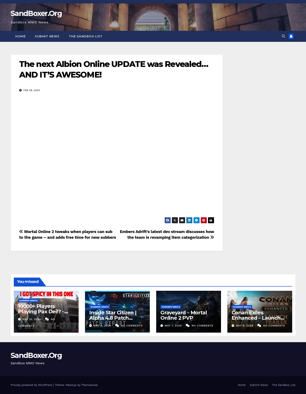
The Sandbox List (86, 36)
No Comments (132, 325)
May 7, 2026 (174, 325)
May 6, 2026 (245, 325)
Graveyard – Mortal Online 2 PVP (183, 315)
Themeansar (89, 385)
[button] (283, 36)
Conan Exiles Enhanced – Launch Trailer (256, 317)
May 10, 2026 (32, 319)
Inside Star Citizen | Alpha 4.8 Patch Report (112, 317)
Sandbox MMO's (28, 300)
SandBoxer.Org (36, 13)
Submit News (47, 36)
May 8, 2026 (103, 325)
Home (20, 36)
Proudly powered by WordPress (32, 385)
